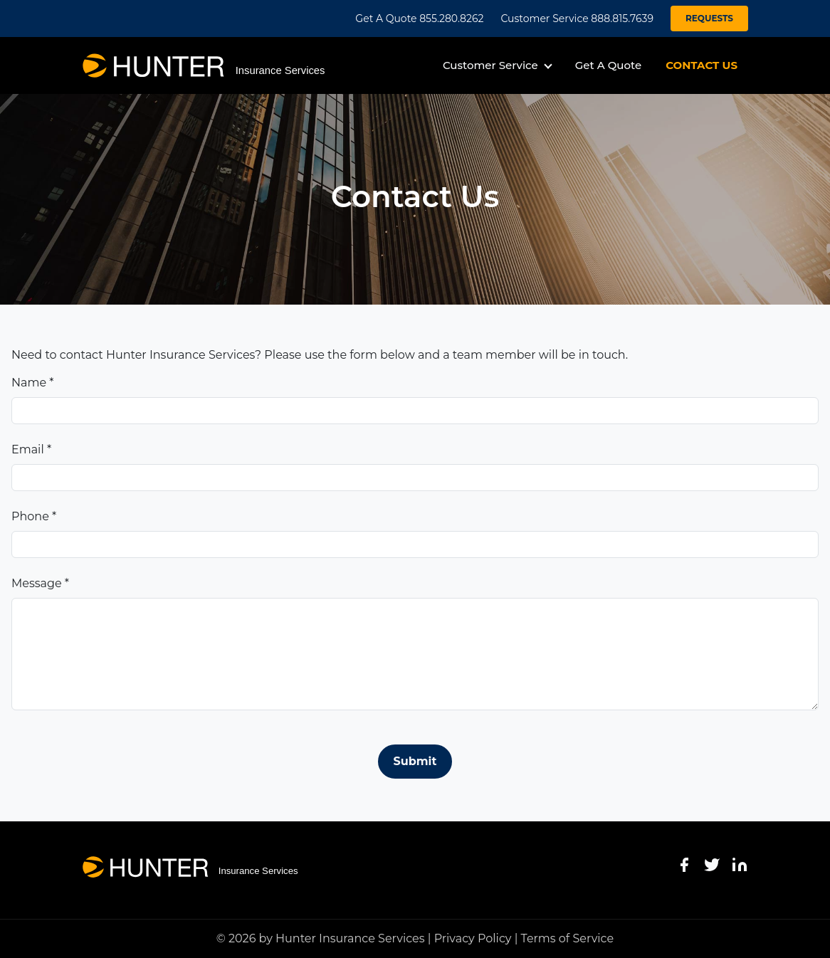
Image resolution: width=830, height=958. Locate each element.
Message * (40, 583)
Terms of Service (567, 938)
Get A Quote (608, 65)
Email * (31, 449)
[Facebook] (684, 864)
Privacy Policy (473, 938)
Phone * (33, 516)
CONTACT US (701, 65)
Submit (415, 761)
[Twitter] (711, 864)
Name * (32, 382)
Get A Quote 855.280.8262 (419, 18)
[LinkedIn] (739, 864)
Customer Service (490, 65)
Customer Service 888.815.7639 (576, 18)
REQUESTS (709, 18)
